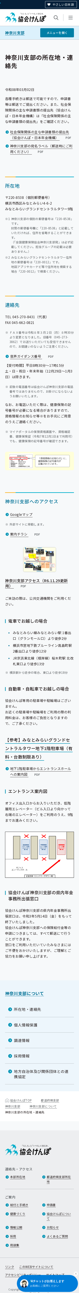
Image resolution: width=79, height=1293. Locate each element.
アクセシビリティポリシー (23, 1275)
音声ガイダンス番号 (32, 356)
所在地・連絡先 (27, 1009)
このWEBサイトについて (36, 1267)
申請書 (51, 1205)
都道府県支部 (50, 1100)
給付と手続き (19, 1205)
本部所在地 (17, 1177)
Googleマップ (21, 514)
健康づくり (17, 1214)
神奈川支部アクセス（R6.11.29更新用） (36, 583)
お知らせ (53, 1227)
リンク (9, 1267)
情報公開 (16, 1227)
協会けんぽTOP (21, 1100)
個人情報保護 (25, 1024)
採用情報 (21, 1056)
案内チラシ (25, 534)
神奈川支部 (15, 32)
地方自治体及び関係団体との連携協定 (41, 1073)
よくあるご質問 (57, 1236)
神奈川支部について (24, 993)
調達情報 (21, 1040)
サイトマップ (55, 1275)
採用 (13, 1236)
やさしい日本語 (63, 4)
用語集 (14, 1245)
